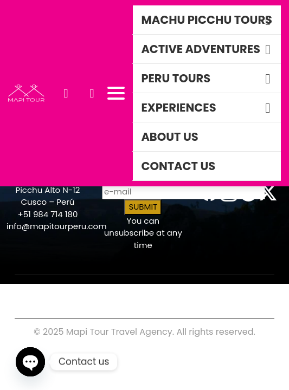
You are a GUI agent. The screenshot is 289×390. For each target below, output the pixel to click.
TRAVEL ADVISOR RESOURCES (103, 296)
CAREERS (30, 288)
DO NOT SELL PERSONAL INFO (206, 300)
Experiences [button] (178, 107)
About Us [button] (169, 137)
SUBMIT (143, 206)
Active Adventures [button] (200, 49)
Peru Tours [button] (175, 78)
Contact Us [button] (178, 166)
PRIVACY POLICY (192, 288)
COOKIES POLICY (103, 288)
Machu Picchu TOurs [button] (206, 20)
